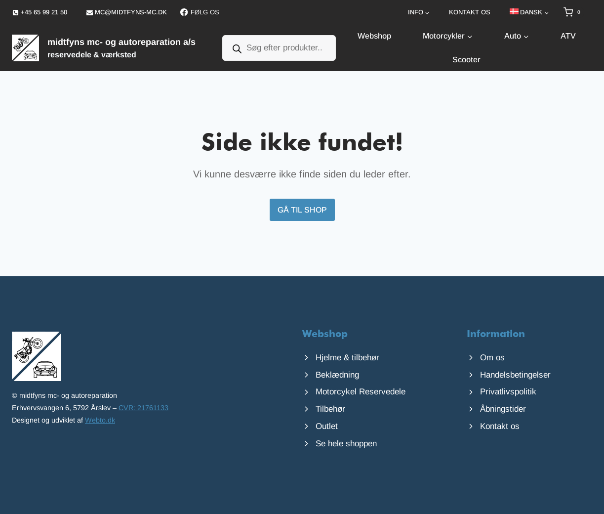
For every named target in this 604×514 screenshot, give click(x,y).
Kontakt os (469, 12)
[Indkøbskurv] (578, 12)
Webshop (374, 36)
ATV (568, 36)
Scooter (466, 59)
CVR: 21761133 (143, 408)
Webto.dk (100, 420)
